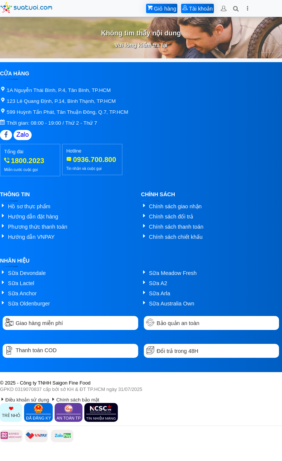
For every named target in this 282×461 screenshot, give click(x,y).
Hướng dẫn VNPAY (31, 237)
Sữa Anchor (22, 293)
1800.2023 (27, 161)
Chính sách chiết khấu (176, 237)
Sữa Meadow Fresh (173, 273)
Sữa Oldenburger (29, 304)
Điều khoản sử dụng (27, 400)
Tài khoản (197, 9)
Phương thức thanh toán (37, 227)
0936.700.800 (94, 159)
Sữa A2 (158, 283)
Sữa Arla (159, 293)
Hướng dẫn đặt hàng (33, 217)
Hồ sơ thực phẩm (29, 206)
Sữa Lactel (21, 283)
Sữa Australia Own (171, 304)
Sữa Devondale (27, 273)
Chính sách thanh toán (176, 227)
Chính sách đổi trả (171, 217)
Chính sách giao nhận (175, 206)
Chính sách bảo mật (77, 400)
